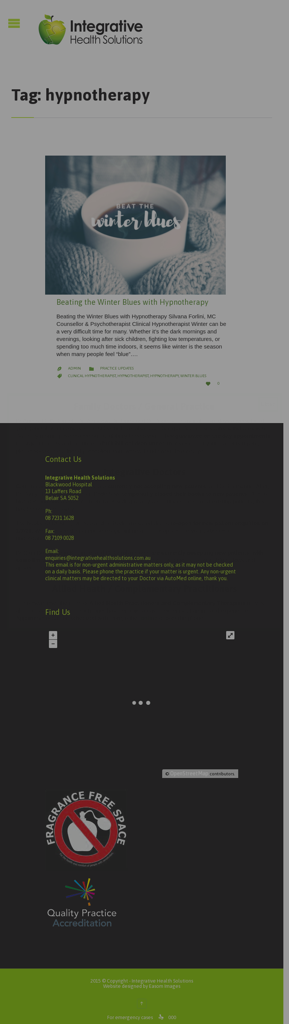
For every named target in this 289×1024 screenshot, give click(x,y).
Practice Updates (117, 362)
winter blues (193, 370)
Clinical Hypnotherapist (92, 370)
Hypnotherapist (133, 370)
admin (74, 362)
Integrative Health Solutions (165, 975)
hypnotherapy (164, 370)
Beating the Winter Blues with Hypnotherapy (132, 296)
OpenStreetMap (195, 767)
